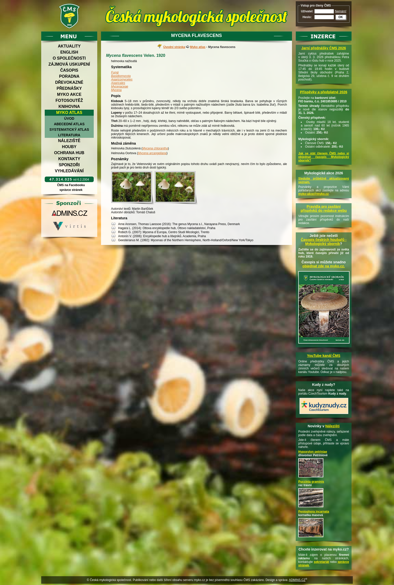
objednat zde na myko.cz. (324, 266)
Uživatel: (307, 11)
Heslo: (307, 17)
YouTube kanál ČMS (323, 356)
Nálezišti (332, 426)
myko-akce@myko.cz (313, 194)
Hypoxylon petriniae (312, 451)
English (69, 52)
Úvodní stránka (174, 47)
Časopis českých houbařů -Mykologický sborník (324, 242)
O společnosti (69, 58)
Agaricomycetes (121, 79)
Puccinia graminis (311, 481)
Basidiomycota (121, 76)
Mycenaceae (119, 86)
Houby (69, 147)
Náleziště (69, 141)
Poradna (69, 76)
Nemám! (340, 11)
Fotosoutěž (69, 100)
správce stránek (71, 190)
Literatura (69, 135)
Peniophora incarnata (313, 511)
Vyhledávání (69, 171)
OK (340, 17)
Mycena (116, 90)
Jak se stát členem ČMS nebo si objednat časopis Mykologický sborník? (323, 157)
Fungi (115, 72)
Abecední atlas (69, 124)
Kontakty (69, 159)
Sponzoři (69, 165)
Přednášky (69, 88)
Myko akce (69, 94)
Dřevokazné (69, 82)
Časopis (69, 70)
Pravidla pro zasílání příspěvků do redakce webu (324, 208)
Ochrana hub (69, 153)
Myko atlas (69, 112)
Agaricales (118, 83)
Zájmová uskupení (69, 64)
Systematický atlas (69, 130)
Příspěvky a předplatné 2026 (323, 92)
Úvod (69, 118)
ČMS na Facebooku (71, 185)
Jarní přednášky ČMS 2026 (323, 48)
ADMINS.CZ (297, 580)
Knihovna (69, 106)
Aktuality (69, 46)
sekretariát (321, 562)
